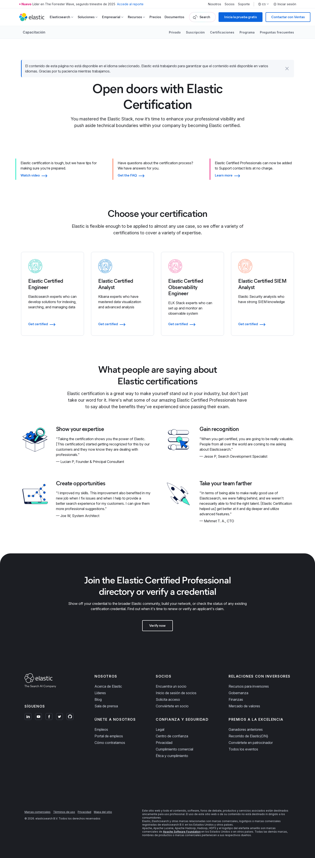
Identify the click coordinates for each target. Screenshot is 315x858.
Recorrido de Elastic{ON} (248, 736)
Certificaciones (222, 32)
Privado (175, 32)
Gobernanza (238, 693)
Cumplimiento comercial (174, 749)
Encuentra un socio (171, 686)
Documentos (174, 17)
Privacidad (164, 742)
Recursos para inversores (249, 686)
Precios (155, 17)
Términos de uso (64, 812)
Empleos (101, 729)
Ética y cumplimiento (172, 756)
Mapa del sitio (103, 812)
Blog (98, 699)
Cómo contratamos (109, 742)
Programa (247, 32)
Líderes (100, 693)
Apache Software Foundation (182, 831)
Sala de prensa (106, 706)
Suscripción (195, 32)
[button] (287, 68)
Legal (160, 729)
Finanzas (236, 699)
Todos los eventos (243, 749)
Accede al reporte (130, 4)
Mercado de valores (244, 706)
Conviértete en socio (172, 706)
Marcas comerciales (37, 812)
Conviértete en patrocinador (251, 742)
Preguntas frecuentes (277, 32)
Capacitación (34, 32)
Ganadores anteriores (246, 729)
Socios (229, 4)
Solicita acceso (168, 699)
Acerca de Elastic (108, 686)
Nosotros (214, 4)
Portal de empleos (108, 736)
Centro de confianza (172, 736)
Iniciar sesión (284, 4)
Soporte (244, 4)
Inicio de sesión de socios (176, 693)
